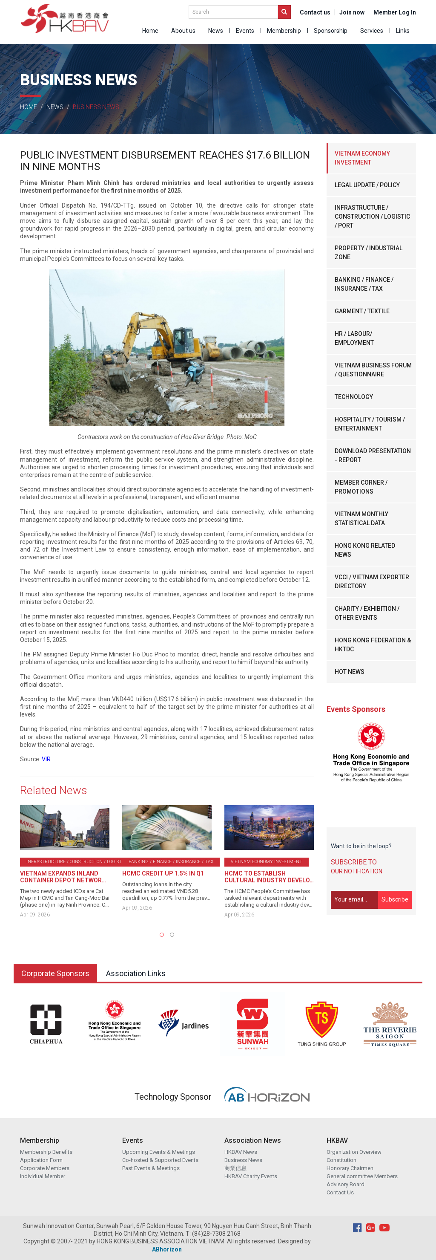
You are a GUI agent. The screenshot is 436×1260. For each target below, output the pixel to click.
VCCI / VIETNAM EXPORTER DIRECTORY (372, 582)
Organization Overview (354, 1152)
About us (183, 30)
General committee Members (362, 1176)
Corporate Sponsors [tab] (55, 973)
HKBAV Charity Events (250, 1176)
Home (150, 30)
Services (371, 30)
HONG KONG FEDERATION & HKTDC (373, 645)
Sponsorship (330, 30)
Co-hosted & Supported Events (160, 1160)
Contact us (315, 12)
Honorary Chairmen (350, 1168)
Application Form (41, 1160)
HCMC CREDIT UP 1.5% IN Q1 (163, 873)
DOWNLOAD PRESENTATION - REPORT (373, 455)
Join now (351, 12)
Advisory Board (345, 1184)
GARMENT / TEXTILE (362, 311)
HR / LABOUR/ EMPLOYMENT (354, 338)
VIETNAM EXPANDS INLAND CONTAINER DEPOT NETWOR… (63, 877)
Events (245, 30)
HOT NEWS (349, 671)
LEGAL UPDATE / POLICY (367, 185)
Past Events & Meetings (151, 1168)
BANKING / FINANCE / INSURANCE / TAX (364, 284)
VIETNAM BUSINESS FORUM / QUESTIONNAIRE (373, 370)
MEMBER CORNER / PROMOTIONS (361, 487)
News (215, 30)
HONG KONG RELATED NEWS (365, 550)
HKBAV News (240, 1152)
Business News (243, 1160)
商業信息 (235, 1168)
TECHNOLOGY (354, 396)
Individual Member (42, 1176)
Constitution (341, 1160)
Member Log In (394, 12)
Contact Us (340, 1192)
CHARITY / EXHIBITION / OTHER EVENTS (367, 613)
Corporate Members (44, 1168)
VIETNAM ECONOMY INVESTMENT (362, 158)
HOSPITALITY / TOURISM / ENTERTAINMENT (370, 424)
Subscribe (395, 899)
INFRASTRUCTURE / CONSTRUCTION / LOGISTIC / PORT (372, 216)
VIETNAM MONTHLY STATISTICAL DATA (361, 518)
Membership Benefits (46, 1152)
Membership (284, 30)
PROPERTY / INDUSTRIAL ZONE (368, 252)
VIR (46, 759)
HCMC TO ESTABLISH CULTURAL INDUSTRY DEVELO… (269, 877)
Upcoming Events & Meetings (158, 1152)
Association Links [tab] (136, 973)
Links (403, 30)
